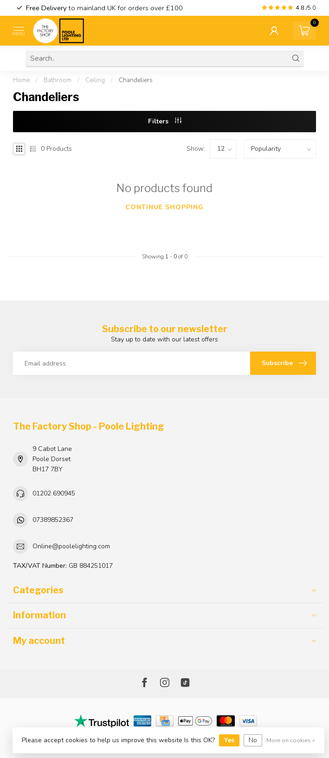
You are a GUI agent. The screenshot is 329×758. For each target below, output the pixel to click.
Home (21, 80)
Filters (164, 121)
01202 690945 (53, 493)
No (253, 740)
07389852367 (52, 519)
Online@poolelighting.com (71, 546)
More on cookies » (290, 740)
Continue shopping (164, 207)
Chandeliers (136, 80)
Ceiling (95, 80)
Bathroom (57, 80)
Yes (229, 740)
